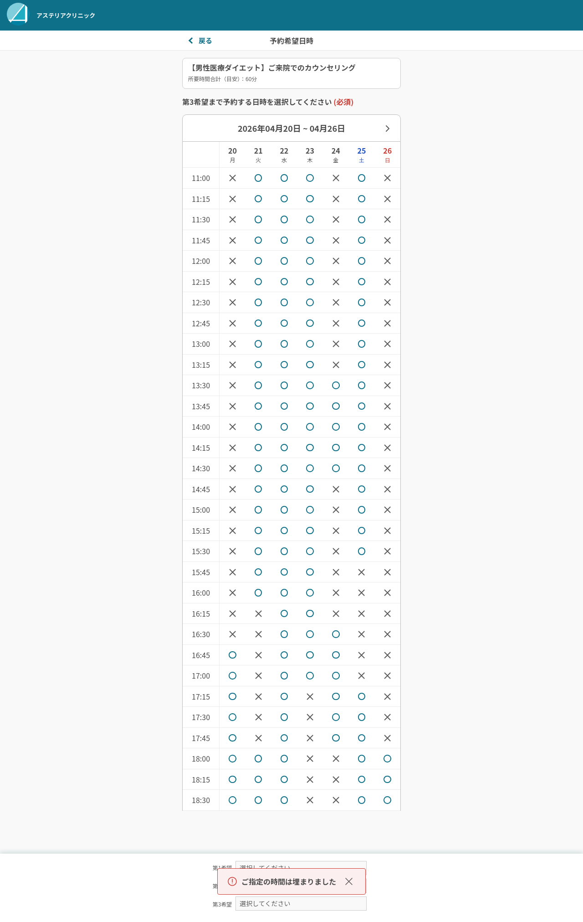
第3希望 (222, 904)
